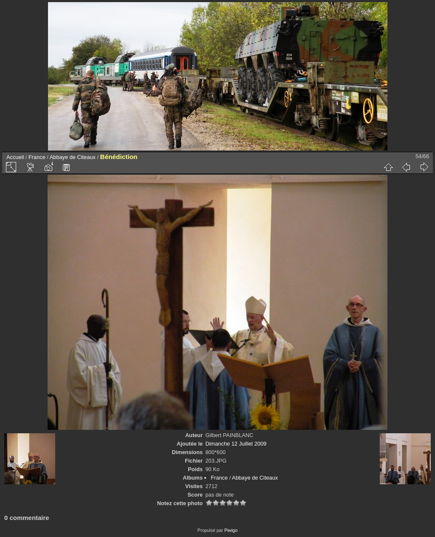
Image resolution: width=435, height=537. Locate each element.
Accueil (15, 157)
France (36, 157)
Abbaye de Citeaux (73, 157)
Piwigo (230, 530)
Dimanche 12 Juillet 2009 (236, 443)
